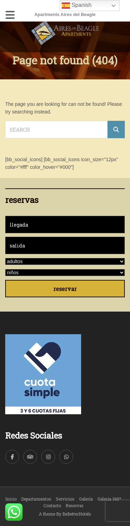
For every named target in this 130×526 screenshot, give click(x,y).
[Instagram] (48, 457)
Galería (86, 499)
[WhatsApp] (66, 457)
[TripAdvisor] (30, 457)
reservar (65, 288)
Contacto (52, 505)
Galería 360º (109, 499)
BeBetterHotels (76, 514)
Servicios (65, 499)
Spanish (77, 5)
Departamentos (36, 499)
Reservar (75, 505)
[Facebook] (12, 457)
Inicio (11, 499)
